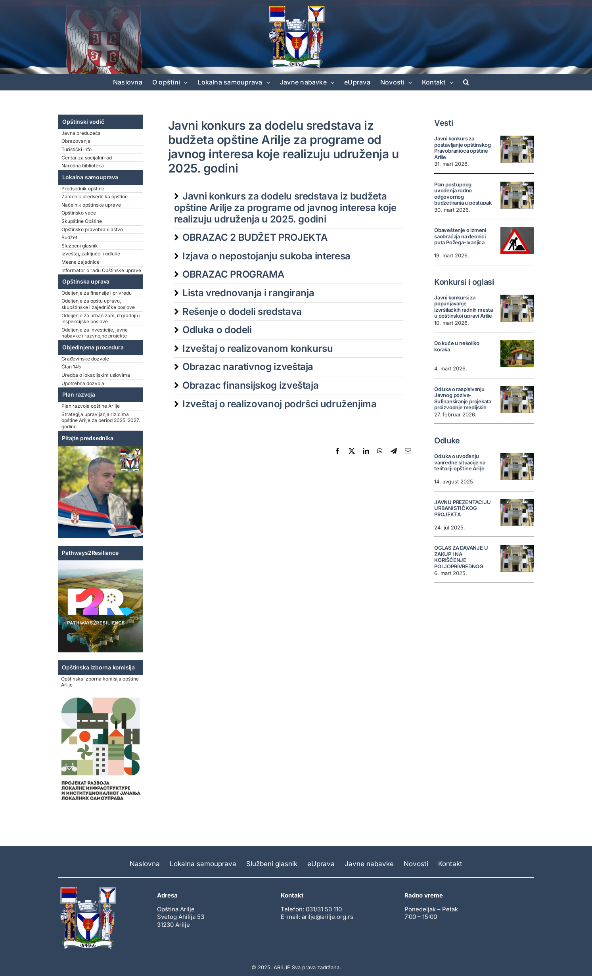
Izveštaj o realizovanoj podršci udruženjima (279, 404)
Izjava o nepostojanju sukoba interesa (266, 256)
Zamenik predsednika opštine (94, 196)
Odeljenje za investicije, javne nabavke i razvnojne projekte (94, 333)
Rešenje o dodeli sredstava (242, 311)
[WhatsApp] (380, 451)
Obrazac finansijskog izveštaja (250, 385)
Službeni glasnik (79, 246)
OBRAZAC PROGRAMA (233, 274)
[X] (352, 451)
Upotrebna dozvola (82, 383)
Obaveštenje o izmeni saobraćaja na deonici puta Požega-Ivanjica (460, 236)
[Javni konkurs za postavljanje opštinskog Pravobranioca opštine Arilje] (517, 149)
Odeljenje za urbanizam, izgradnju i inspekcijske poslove (100, 319)
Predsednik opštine (82, 189)
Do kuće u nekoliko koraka (456, 346)
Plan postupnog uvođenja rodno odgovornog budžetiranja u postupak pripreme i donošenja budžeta (463, 200)
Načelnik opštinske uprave (91, 205)
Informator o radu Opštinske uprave (101, 270)
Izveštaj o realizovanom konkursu (257, 348)
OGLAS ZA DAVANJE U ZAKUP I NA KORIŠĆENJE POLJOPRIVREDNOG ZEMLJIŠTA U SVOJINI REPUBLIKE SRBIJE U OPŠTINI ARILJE (461, 566)
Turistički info (76, 149)
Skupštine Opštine (81, 221)
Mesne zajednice (80, 262)
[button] (466, 82)
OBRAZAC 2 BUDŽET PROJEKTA (254, 237)
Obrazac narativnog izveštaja (247, 366)
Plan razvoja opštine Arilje (90, 406)
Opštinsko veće (78, 213)
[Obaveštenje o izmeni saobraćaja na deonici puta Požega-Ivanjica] (517, 240)
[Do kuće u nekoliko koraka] (517, 353)
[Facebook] (337, 451)
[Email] (408, 451)
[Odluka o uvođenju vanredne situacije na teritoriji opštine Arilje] (517, 466)
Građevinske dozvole (85, 359)
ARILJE (282, 967)
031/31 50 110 (324, 909)
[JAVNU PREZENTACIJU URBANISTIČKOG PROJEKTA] (517, 512)
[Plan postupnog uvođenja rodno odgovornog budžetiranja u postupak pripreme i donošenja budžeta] (517, 195)
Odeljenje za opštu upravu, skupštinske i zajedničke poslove (98, 304)
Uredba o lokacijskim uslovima (95, 375)
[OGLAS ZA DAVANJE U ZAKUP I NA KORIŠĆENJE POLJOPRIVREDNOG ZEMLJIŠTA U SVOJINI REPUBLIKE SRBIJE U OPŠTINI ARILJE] (517, 558)
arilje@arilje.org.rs (327, 916)
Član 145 (71, 367)
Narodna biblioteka (82, 166)
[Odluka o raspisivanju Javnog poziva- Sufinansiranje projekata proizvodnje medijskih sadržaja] (517, 399)
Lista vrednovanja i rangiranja (248, 293)
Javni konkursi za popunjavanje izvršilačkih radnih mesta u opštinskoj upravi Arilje (463, 306)
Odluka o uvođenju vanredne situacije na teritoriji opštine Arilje (459, 462)
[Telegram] (394, 451)
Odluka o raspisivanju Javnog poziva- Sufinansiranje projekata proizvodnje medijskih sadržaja (462, 401)
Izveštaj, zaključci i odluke (90, 254)
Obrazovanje (75, 141)
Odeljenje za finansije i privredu (96, 293)
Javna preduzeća (81, 133)
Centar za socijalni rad (86, 158)
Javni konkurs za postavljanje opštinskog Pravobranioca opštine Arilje (462, 147)
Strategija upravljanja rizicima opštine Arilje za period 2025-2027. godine (100, 420)
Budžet (69, 237)
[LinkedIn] (366, 451)
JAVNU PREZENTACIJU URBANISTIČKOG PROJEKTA (462, 508)
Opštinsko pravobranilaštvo (92, 229)
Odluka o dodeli (217, 330)
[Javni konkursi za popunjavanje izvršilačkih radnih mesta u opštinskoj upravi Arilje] (517, 308)
